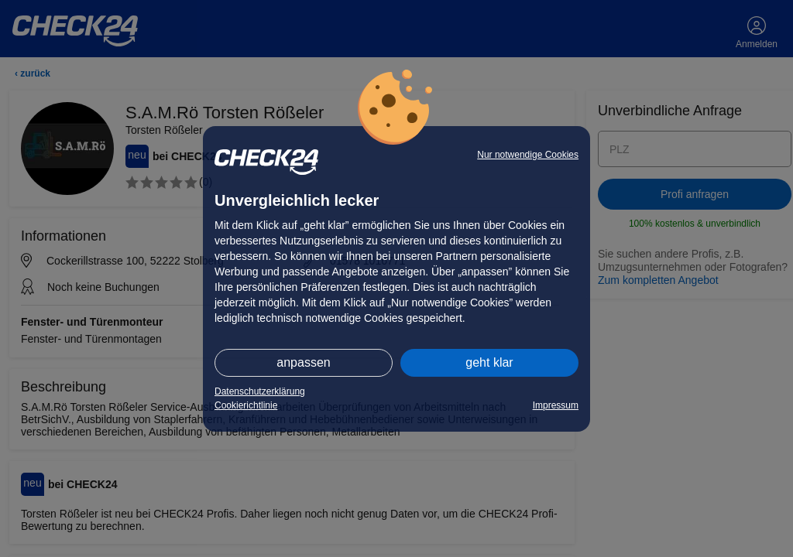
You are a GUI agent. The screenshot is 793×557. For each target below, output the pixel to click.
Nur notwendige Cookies (527, 154)
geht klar (489, 362)
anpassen (303, 362)
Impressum (555, 405)
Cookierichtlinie (246, 405)
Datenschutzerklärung (260, 391)
